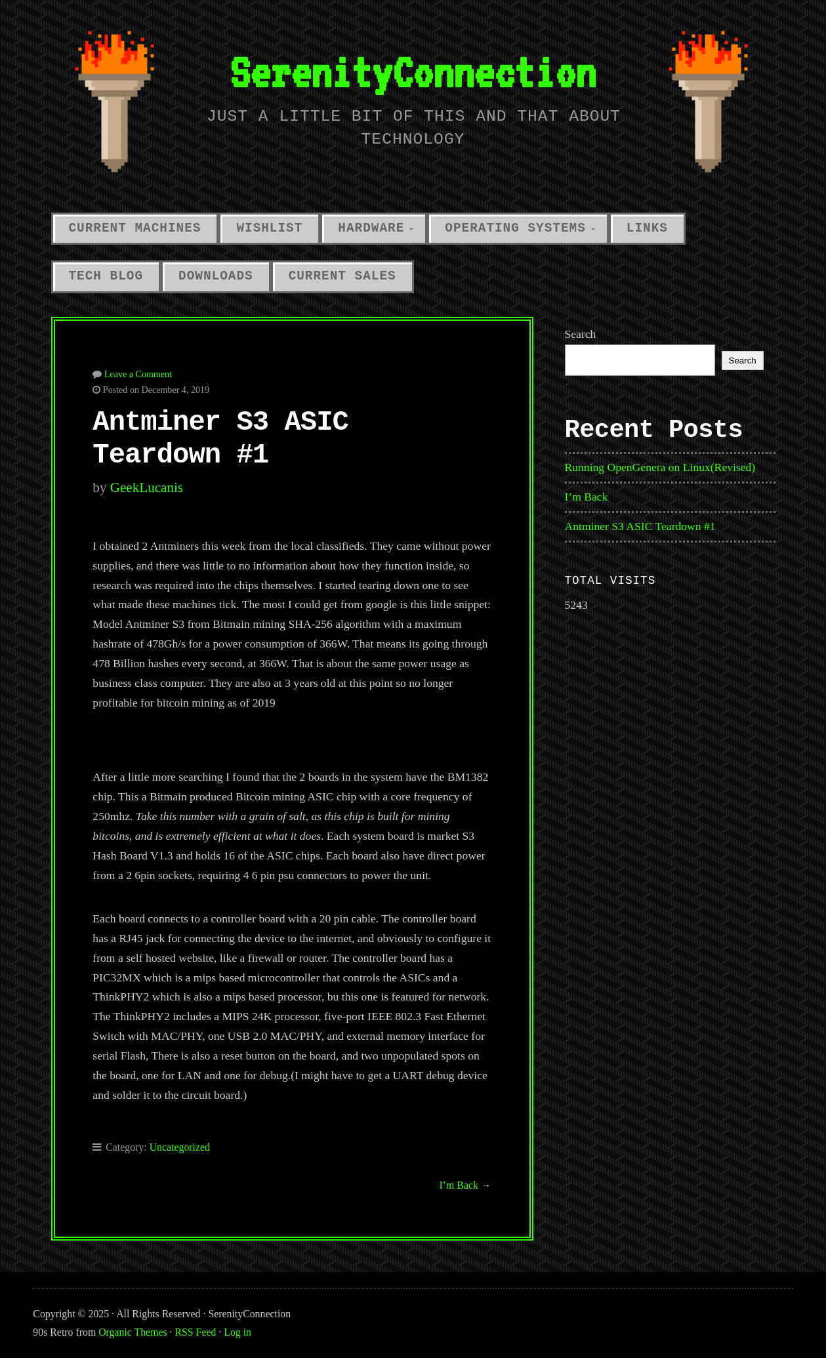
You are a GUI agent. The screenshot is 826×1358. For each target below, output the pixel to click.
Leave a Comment (138, 374)
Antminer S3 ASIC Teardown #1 (640, 526)
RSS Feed (196, 1332)
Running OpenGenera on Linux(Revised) (660, 467)
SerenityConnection (413, 72)
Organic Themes (132, 1332)
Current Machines (135, 228)
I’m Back (459, 1185)
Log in (237, 1332)
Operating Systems (515, 228)
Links (647, 228)
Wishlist (269, 228)
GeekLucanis (146, 487)
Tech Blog (106, 276)
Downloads (215, 276)
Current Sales (342, 276)
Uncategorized (180, 1147)
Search (580, 333)
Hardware (371, 228)
